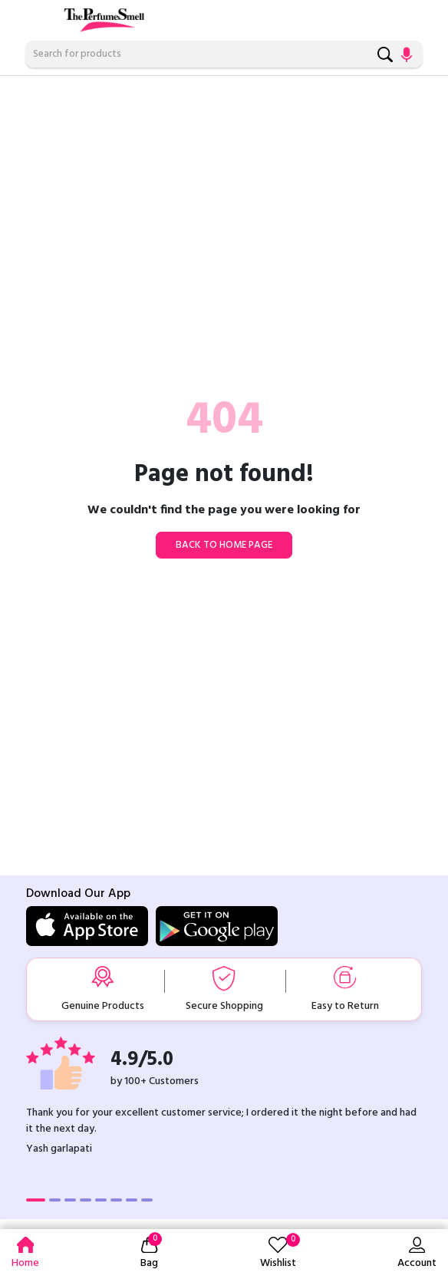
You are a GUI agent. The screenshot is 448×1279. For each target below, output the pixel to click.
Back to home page (224, 545)
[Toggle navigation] (36, 16)
